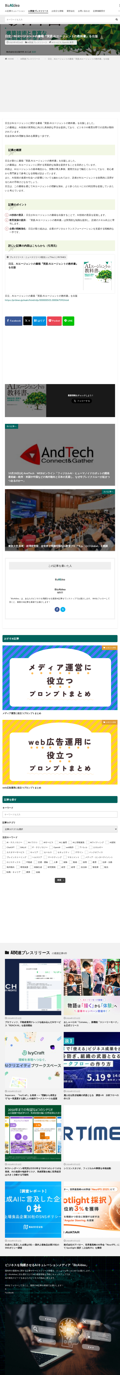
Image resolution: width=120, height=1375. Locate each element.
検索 (59, 880)
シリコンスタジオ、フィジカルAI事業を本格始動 (87, 1168)
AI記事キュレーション (15, 11)
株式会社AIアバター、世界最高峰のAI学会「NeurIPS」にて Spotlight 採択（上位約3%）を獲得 (92, 1246)
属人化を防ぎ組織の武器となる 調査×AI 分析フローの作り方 (91, 1097)
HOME (11, 59)
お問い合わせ (84, 11)
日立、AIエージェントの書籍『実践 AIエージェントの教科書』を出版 (78, 59)
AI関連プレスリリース (38, 11)
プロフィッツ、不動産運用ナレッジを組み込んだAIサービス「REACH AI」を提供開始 (33, 1024)
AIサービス (56, 42)
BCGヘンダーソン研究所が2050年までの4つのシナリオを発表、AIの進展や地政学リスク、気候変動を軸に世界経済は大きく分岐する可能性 (33, 1171)
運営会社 (71, 11)
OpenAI (65, 42)
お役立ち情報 (57, 11)
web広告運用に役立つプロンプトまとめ (21, 787)
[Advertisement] (60, 85)
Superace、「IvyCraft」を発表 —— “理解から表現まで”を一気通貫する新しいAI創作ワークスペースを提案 (31, 1097)
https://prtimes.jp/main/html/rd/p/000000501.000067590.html (37, 300)
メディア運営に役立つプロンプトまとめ (21, 713)
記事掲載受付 (99, 11)
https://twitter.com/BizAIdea (19, 1289)
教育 (72, 42)
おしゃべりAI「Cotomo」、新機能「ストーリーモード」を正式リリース (91, 1024)
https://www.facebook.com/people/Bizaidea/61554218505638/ (42, 1292)
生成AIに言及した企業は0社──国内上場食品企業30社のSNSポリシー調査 (32, 1246)
